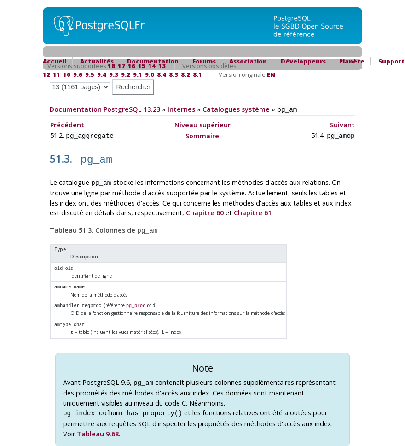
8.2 (185, 74)
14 (152, 66)
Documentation (153, 61)
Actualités (97, 61)
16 (131, 66)
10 (66, 74)
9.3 (113, 74)
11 (56, 74)
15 (141, 66)
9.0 (149, 74)
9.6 (77, 74)
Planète (351, 61)
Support (391, 61)
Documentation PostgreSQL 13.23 (105, 109)
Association (248, 61)
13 (162, 66)
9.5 (89, 74)
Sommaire (202, 134)
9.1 (137, 74)
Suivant (342, 124)
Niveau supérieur (202, 124)
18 (111, 66)
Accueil (54, 61)
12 (46, 74)
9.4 (101, 74)
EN (271, 74)
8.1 (197, 74)
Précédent (67, 124)
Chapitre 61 (253, 208)
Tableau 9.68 (98, 424)
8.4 (161, 74)
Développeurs (303, 61)
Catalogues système (236, 109)
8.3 (173, 74)
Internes (181, 109)
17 (121, 66)
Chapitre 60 (205, 208)
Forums (204, 61)
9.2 (125, 74)
